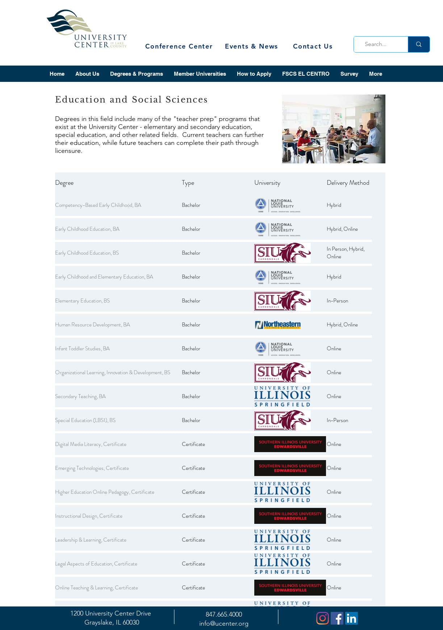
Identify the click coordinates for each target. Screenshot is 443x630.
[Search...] (379, 44)
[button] (87, 74)
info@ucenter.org (223, 623)
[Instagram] (322, 618)
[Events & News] (252, 46)
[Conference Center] (180, 46)
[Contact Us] (314, 46)
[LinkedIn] (351, 618)
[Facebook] (337, 618)
